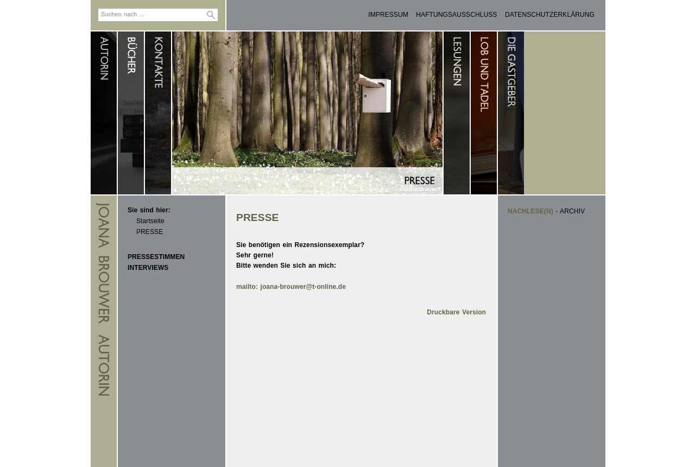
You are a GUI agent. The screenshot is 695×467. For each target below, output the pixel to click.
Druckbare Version (456, 312)
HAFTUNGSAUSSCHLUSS (456, 14)
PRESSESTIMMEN (156, 257)
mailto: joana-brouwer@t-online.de (291, 287)
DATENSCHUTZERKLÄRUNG (550, 14)
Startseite (150, 221)
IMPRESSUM (388, 14)
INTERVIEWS (148, 268)
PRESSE (149, 232)
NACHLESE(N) (530, 211)
